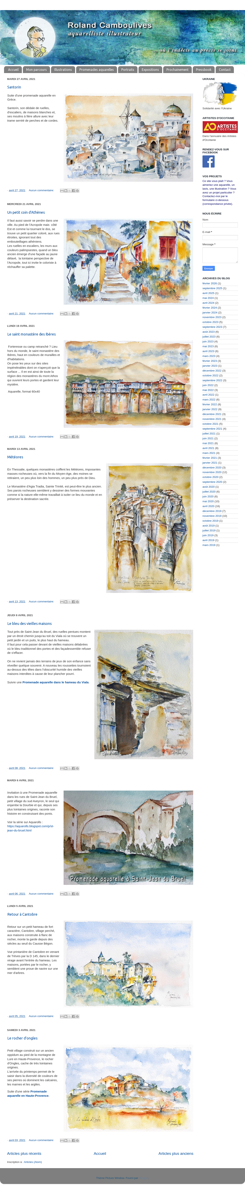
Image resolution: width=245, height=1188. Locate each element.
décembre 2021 (212, 414)
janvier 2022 (209, 409)
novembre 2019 (212, 515)
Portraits (127, 69)
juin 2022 (208, 385)
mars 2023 (208, 356)
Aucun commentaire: (42, 190)
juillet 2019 (209, 530)
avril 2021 (208, 448)
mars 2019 (208, 545)
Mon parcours (36, 69)
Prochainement (177, 69)
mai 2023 (208, 346)
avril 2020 (208, 506)
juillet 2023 (209, 336)
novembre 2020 (212, 472)
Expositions (150, 69)
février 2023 (209, 360)
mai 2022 (208, 390)
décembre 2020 (212, 467)
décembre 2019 (212, 511)
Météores (15, 457)
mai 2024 (208, 297)
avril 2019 (208, 540)
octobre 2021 (210, 423)
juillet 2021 (209, 433)
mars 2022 (208, 399)
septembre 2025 (212, 288)
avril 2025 (208, 293)
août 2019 (208, 525)
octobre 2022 (210, 375)
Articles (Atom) (33, 1162)
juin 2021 (208, 438)
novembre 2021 (212, 418)
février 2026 (209, 283)
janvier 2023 (209, 365)
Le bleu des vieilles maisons (29, 623)
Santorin (14, 87)
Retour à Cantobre (22, 914)
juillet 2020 (209, 491)
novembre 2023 (212, 317)
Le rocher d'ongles (22, 1038)
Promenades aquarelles (96, 69)
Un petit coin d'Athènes (26, 212)
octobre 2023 (210, 322)
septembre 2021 (212, 428)
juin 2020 (208, 496)
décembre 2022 (212, 370)
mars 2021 (208, 452)
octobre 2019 (210, 520)
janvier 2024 (209, 312)
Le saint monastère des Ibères (31, 334)
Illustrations (63, 69)
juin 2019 (208, 535)
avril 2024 (208, 302)
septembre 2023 (212, 326)
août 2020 (208, 486)
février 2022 (209, 404)
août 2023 (208, 331)
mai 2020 (208, 501)
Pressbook (203, 69)
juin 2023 (208, 341)
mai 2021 (208, 443)
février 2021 (209, 457)
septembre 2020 (212, 481)
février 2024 (209, 307)
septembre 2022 (212, 380)
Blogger (143, 1178)
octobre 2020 (210, 477)
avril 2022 (208, 394)
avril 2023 (208, 351)
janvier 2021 (209, 462)
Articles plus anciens (176, 1153)
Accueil (13, 69)
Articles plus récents (24, 1153)
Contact (225, 69)
